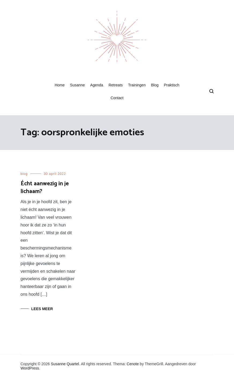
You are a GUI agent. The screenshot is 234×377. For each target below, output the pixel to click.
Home (60, 85)
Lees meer (42, 309)
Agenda (96, 85)
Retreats (116, 85)
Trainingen (137, 85)
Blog (154, 85)
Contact (116, 98)
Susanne (77, 85)
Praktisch (171, 85)
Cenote (133, 364)
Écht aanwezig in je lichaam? (45, 187)
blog (24, 174)
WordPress (30, 368)
